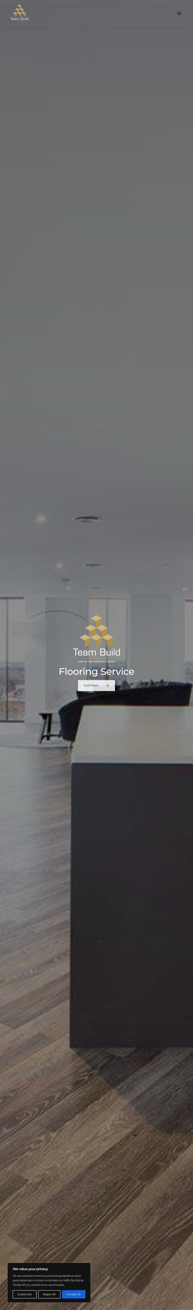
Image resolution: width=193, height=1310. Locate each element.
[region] (49, 1282)
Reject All (49, 1294)
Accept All (73, 1294)
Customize (25, 1294)
